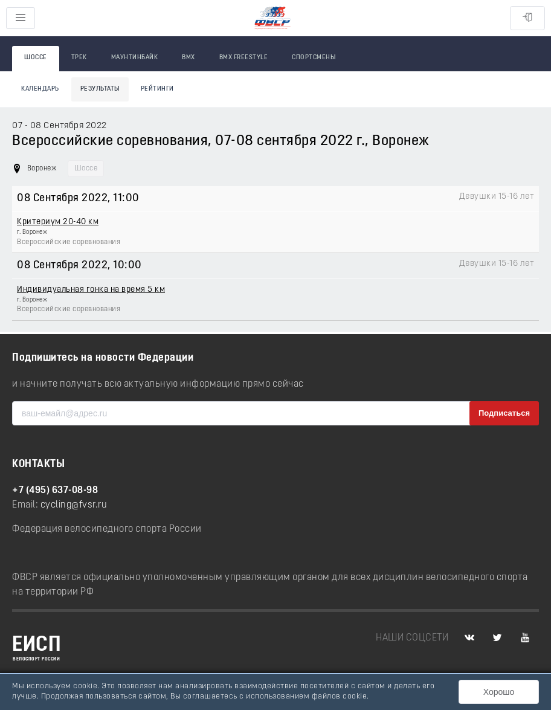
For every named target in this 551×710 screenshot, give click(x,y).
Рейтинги (157, 89)
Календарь (40, 89)
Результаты (100, 89)
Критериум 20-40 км (57, 222)
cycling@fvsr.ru (74, 505)
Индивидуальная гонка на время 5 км (91, 289)
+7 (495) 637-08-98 (55, 490)
